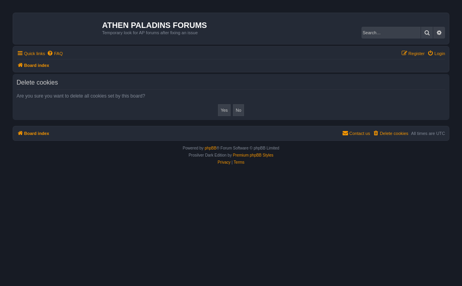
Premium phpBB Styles (253, 155)
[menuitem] (55, 53)
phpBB (210, 148)
